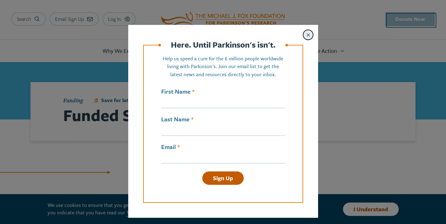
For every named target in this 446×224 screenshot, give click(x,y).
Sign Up (223, 178)
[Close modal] (308, 35)
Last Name (175, 119)
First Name (175, 91)
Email (168, 147)
